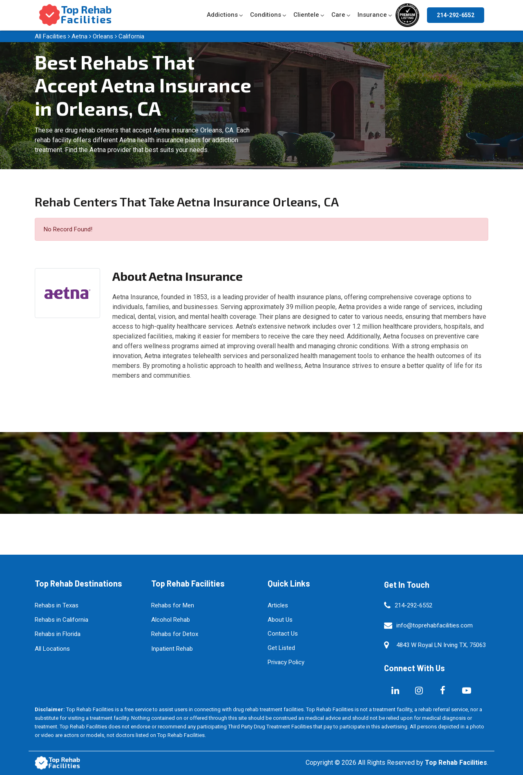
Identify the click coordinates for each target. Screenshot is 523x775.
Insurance (372, 14)
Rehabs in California (61, 619)
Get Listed (281, 648)
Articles (278, 605)
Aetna (79, 36)
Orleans (103, 36)
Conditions (265, 14)
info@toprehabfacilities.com (434, 625)
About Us (280, 619)
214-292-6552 (455, 15)
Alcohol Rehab (170, 619)
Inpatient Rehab (172, 648)
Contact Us (283, 633)
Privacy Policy (286, 662)
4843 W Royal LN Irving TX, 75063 (441, 645)
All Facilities (50, 36)
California (131, 36)
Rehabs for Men (172, 605)
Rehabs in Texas (56, 605)
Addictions (222, 14)
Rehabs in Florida (57, 634)
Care (338, 14)
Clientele (306, 14)
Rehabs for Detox (174, 634)
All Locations (52, 648)
